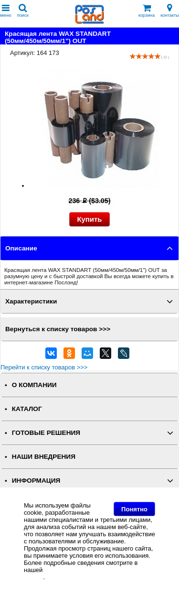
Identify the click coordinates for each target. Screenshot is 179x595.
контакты (169, 11)
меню (5, 11)
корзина (146, 11)
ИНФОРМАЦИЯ (36, 480)
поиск (23, 11)
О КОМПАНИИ (34, 385)
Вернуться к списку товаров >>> (57, 329)
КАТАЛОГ (27, 408)
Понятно (134, 509)
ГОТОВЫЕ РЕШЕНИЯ (46, 432)
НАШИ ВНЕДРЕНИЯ (43, 456)
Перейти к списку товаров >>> (43, 367)
